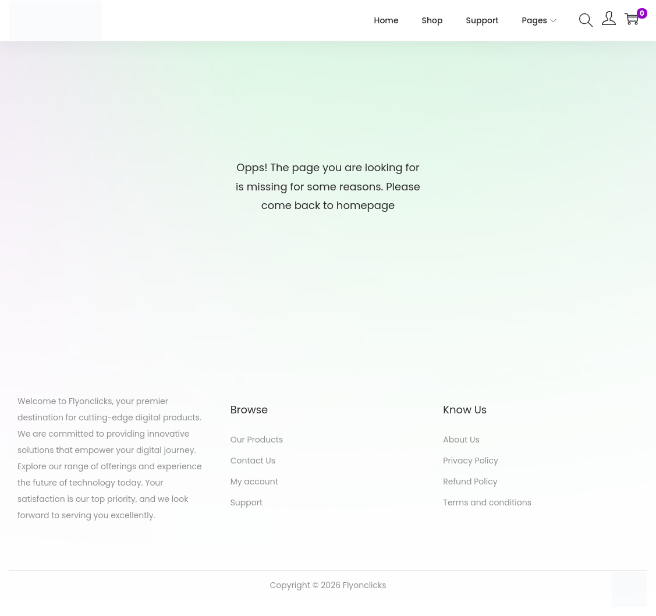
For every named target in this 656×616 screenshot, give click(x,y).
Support (247, 502)
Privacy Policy (470, 460)
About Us (461, 439)
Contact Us (253, 460)
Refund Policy (470, 481)
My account (254, 481)
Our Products (257, 439)
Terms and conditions (487, 502)
